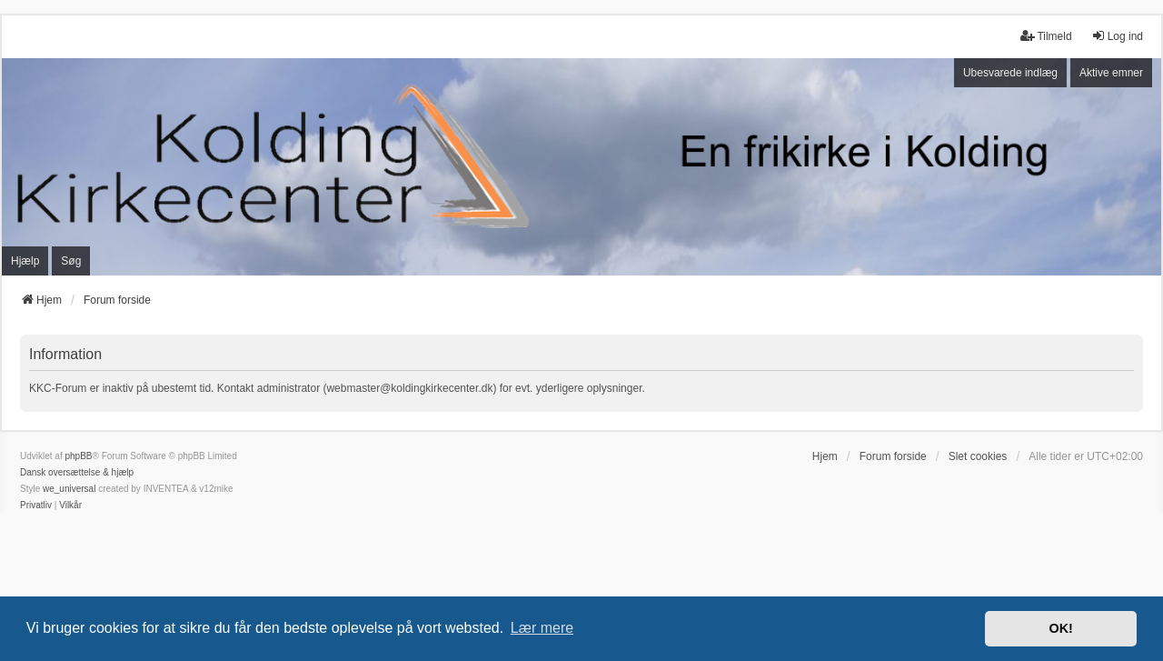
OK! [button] (1060, 628)
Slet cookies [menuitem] (978, 456)
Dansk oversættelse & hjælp (77, 472)
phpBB (78, 456)
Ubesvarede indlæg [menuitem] (1010, 72)
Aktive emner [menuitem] (1111, 72)
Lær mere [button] (542, 628)
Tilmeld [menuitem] (1045, 36)
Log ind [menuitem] (1117, 36)
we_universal (69, 489)
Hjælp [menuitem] (25, 261)
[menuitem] (36, 505)
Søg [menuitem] (71, 261)
